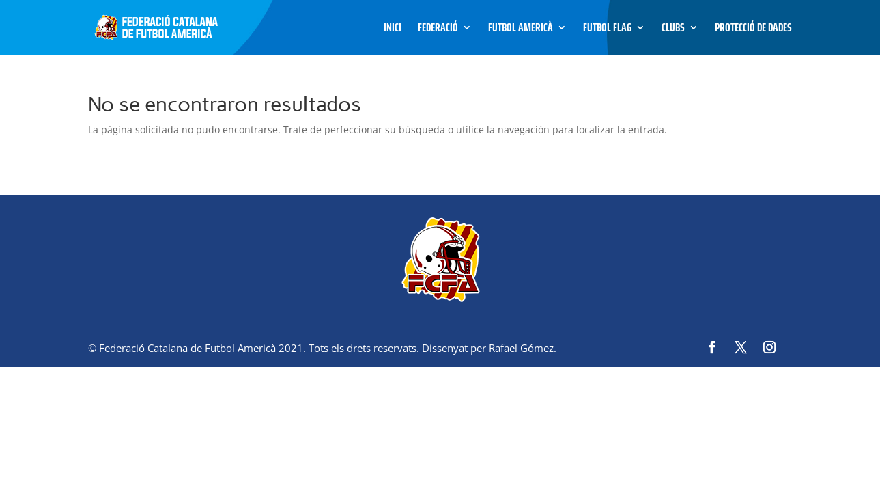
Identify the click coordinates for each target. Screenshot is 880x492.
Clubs (673, 30)
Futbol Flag (607, 30)
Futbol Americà (520, 30)
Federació (438, 30)
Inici (392, 30)
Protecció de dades (753, 30)
